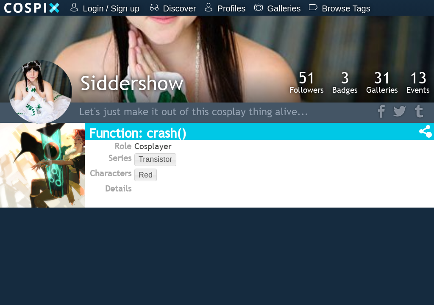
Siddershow (132, 83)
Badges (345, 82)
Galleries (382, 82)
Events (418, 82)
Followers (306, 82)
